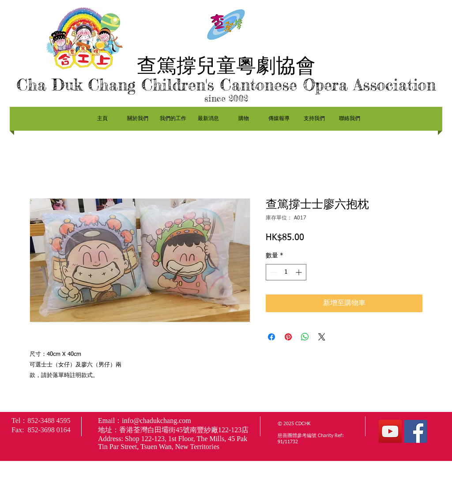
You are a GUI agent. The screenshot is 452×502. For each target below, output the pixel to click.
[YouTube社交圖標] (390, 431)
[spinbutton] (286, 272)
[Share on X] (321, 337)
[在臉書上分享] (271, 337)
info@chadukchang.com (156, 420)
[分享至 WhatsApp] (305, 337)
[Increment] (299, 272)
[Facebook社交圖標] (415, 431)
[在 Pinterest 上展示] (288, 337)
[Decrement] (272, 272)
